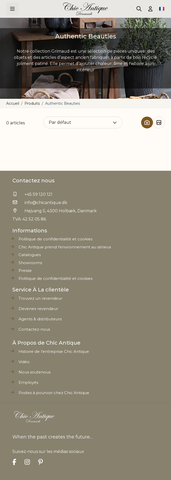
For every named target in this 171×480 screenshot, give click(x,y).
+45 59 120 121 (38, 194)
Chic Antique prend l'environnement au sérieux (65, 247)
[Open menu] (12, 9)
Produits (32, 103)
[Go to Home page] (85, 9)
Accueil (12, 103)
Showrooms (30, 262)
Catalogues (30, 254)
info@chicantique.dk (46, 202)
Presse (25, 270)
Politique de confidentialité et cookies (55, 278)
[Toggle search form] (139, 9)
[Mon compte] (150, 9)
